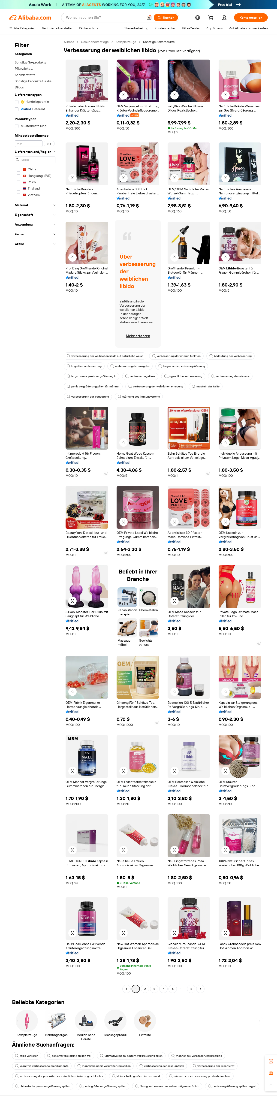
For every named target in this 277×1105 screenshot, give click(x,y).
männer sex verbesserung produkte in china (200, 1076)
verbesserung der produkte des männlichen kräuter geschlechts (59, 1076)
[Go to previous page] (126, 989)
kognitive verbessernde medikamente (42, 1066)
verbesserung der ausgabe (130, 366)
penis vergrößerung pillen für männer (93, 386)
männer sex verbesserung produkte (196, 1056)
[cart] (211, 18)
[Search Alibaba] (104, 17)
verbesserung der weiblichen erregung (155, 386)
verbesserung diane (140, 376)
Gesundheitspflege (95, 42)
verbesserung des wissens (230, 376)
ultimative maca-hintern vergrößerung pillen (131, 1056)
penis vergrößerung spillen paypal (232, 1086)
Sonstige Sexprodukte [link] (159, 42)
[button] (149, 17)
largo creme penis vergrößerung (181, 366)
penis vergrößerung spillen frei (69, 1056)
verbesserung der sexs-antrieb (161, 1066)
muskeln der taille (206, 386)
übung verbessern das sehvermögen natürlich (167, 1086)
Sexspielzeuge (126, 42)
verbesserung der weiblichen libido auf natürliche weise (105, 356)
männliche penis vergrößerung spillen (104, 1066)
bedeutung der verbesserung (230, 356)
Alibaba (69, 42)
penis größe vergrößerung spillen (102, 1086)
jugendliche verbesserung (183, 376)
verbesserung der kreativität (214, 1066)
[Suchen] (166, 17)
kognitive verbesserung (84, 366)
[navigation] (35, 516)
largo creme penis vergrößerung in (91, 376)
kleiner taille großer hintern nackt (136, 1076)
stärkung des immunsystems (139, 397)
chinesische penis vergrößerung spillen (42, 1086)
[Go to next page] (200, 989)
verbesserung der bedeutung (88, 397)
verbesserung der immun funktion (176, 356)
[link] (271, 1061)
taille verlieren (26, 1056)
